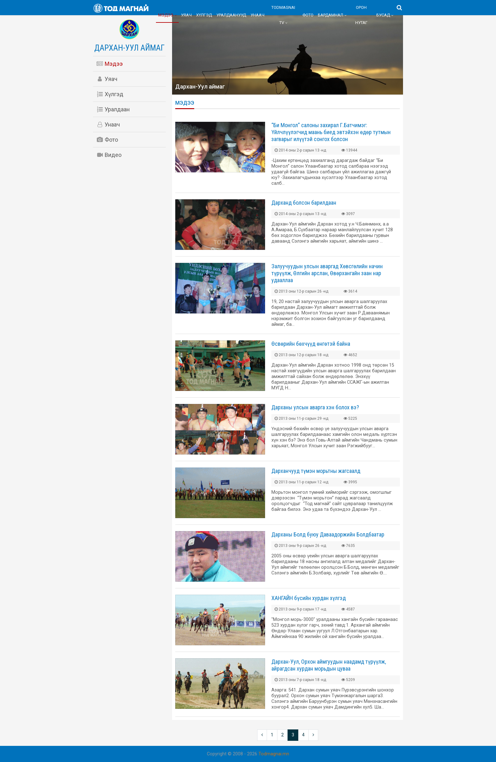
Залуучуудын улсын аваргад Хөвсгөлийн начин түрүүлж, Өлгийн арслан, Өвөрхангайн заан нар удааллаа (327, 273)
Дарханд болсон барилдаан (303, 202)
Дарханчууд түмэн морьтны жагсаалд (315, 471)
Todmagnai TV (283, 15)
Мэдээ (165, 15)
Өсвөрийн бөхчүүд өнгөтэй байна (310, 343)
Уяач (186, 15)
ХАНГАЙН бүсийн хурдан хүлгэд (308, 598)
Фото (307, 15)
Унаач (257, 15)
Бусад (383, 15)
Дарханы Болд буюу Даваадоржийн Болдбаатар (327, 534)
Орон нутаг (361, 15)
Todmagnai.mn (273, 754)
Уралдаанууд (231, 15)
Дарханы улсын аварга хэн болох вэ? (315, 407)
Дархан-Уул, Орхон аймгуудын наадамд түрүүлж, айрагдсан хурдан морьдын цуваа (328, 665)
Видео (108, 155)
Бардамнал (330, 15)
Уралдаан (113, 109)
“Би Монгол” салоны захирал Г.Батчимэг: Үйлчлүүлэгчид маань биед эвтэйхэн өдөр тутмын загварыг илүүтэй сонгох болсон (331, 132)
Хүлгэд (204, 15)
